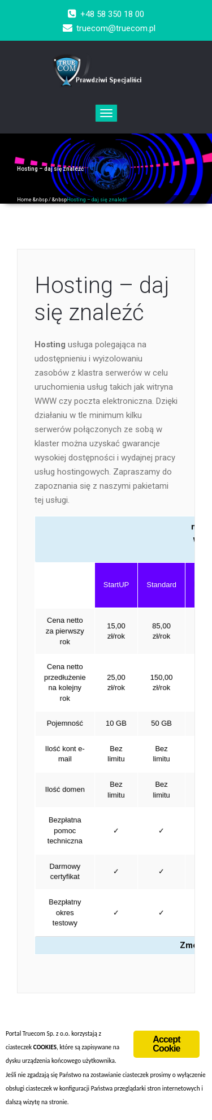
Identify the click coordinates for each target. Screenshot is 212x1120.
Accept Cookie (166, 1044)
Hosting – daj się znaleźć (101, 299)
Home (24, 200)
